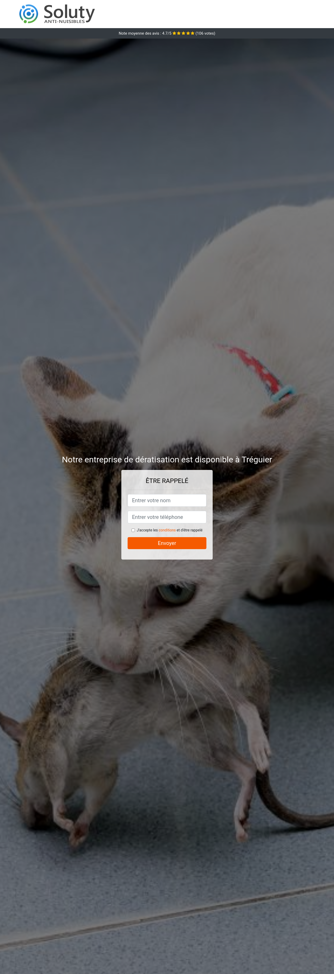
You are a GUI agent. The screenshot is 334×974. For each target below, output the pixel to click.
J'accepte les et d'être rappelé (169, 530)
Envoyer (167, 543)
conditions (167, 530)
